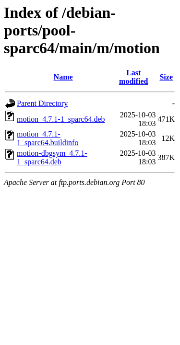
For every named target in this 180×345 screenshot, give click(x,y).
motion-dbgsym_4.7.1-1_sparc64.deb (52, 157)
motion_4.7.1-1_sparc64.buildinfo (47, 138)
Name (63, 77)
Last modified (133, 77)
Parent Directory (42, 103)
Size (166, 77)
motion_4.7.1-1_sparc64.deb (61, 119)
